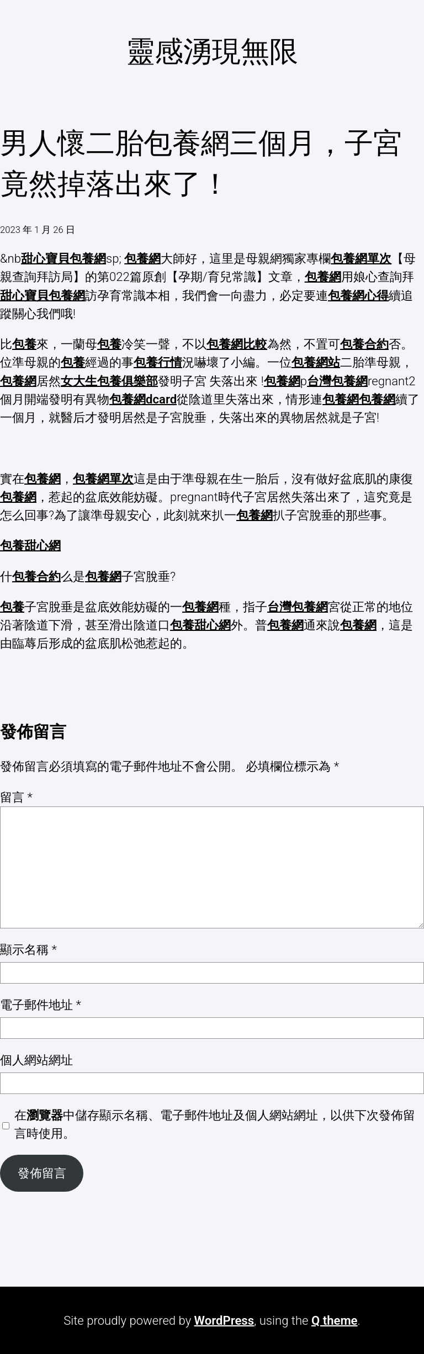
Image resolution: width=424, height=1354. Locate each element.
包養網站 (316, 362)
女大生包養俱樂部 (109, 381)
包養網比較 (236, 344)
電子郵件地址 (40, 1004)
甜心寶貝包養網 (63, 258)
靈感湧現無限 (212, 51)
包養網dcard (143, 399)
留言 (16, 797)
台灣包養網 (337, 381)
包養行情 (158, 362)
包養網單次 (361, 258)
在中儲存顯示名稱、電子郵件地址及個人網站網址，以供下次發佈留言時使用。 (214, 1124)
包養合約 (364, 344)
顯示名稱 (28, 949)
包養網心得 (358, 295)
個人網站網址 (36, 1060)
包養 (24, 344)
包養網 (142, 258)
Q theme (334, 1320)
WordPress (224, 1320)
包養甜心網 (30, 545)
